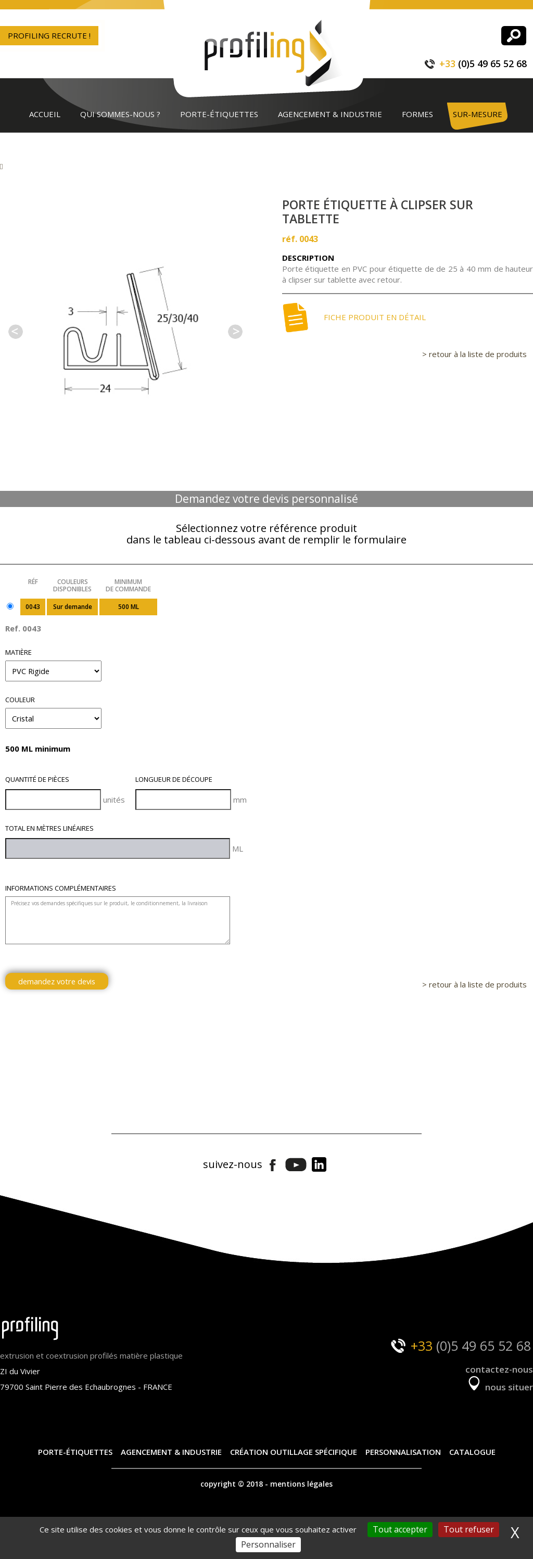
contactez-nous (499, 1369)
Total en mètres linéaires (49, 828)
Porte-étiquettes (219, 114)
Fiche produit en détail (354, 317)
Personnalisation (403, 1452)
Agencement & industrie (330, 114)
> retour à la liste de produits (474, 354)
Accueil (44, 114)
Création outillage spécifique (293, 1452)
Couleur (20, 699)
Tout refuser (468, 1529)
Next (235, 331)
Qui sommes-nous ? (120, 114)
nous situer (499, 1387)
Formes (417, 114)
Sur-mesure (477, 114)
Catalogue (472, 1452)
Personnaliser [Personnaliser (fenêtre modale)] (268, 1544)
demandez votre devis (56, 981)
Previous (15, 331)
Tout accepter (400, 1529)
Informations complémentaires (60, 888)
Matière (18, 652)
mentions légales (301, 1484)
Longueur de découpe (173, 779)
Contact (47, 143)
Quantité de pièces (37, 779)
